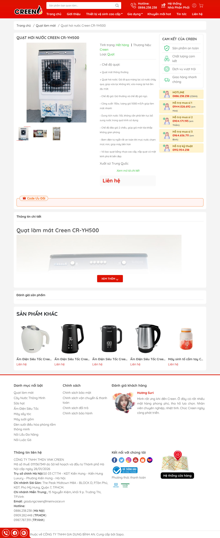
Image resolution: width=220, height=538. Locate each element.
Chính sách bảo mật (77, 393)
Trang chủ (53, 14)
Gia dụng (136, 14)
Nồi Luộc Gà (22, 440)
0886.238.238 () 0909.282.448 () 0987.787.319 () (30, 515)
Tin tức (181, 14)
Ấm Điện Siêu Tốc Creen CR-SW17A (110, 359)
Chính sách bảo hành (77, 413)
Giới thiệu (74, 14)
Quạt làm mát (46, 25)
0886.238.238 (185, 96)
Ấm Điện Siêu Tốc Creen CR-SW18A (148, 359)
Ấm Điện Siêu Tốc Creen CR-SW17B (72, 359)
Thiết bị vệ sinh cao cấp (105, 14)
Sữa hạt (19, 403)
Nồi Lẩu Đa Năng (26, 434)
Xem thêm (110, 278)
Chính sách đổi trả (75, 408)
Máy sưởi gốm (24, 419)
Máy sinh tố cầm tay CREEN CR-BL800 (186, 359)
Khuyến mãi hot (159, 14)
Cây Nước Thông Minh (29, 398)
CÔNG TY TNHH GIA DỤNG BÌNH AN (69, 534)
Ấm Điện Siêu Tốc (26, 409)
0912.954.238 (181, 150)
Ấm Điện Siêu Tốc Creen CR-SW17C (34, 359)
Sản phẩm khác (37, 314)
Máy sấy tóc (22, 414)
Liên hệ (197, 14)
